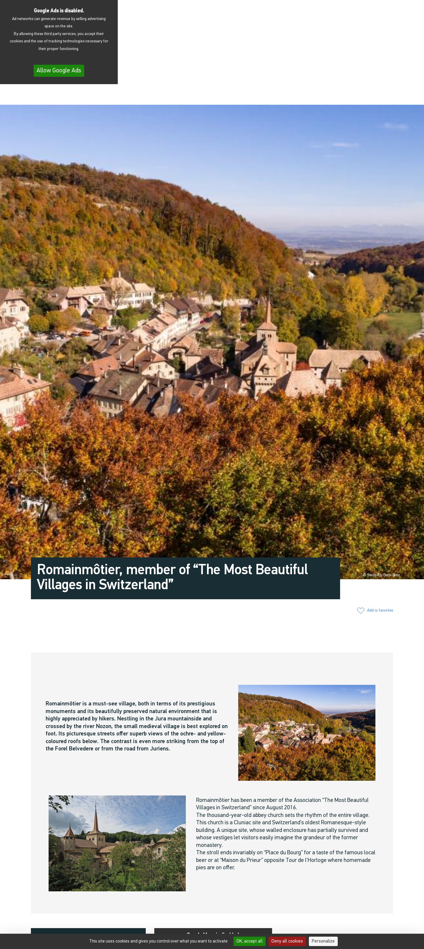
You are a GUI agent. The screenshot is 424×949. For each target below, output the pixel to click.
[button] (342, 95)
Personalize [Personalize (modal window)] (323, 941)
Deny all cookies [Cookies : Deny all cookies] (287, 941)
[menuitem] (400, 96)
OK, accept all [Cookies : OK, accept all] (249, 941)
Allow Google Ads (59, 71)
